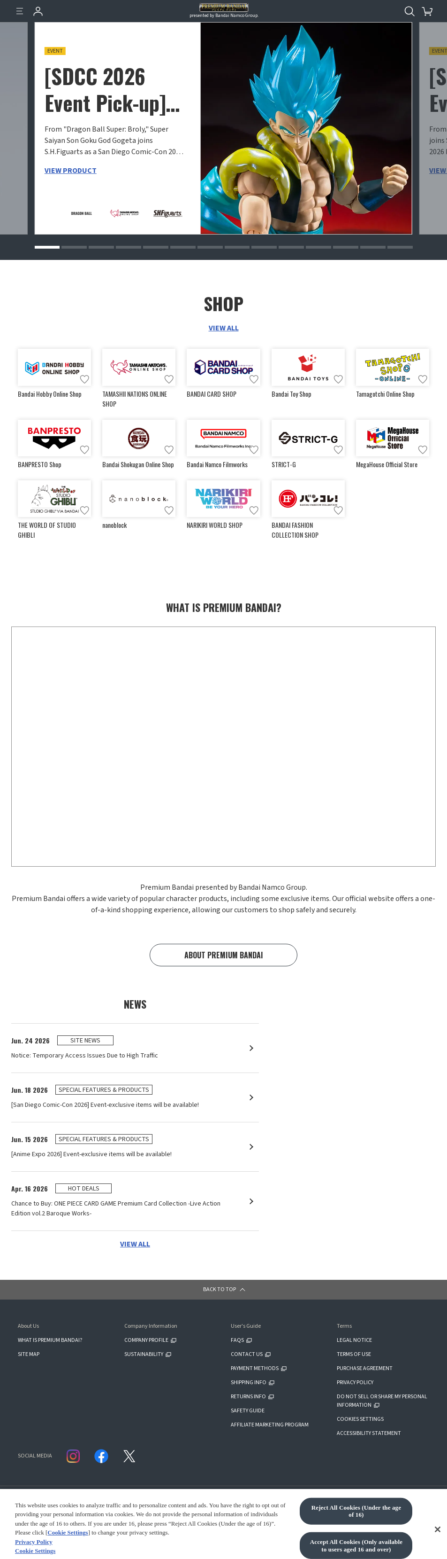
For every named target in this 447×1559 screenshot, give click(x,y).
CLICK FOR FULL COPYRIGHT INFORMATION (232, 1516)
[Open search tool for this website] (409, 11)
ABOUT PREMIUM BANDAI (223, 955)
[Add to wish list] (84, 379)
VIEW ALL (224, 328)
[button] (47, 247)
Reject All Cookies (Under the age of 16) (356, 1539)
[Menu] (19, 11)
